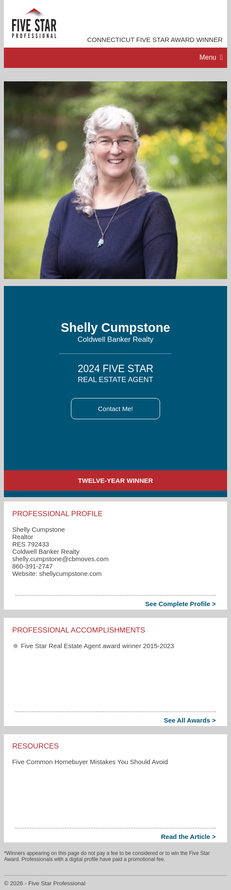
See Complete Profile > (180, 603)
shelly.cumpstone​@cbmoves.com (60, 558)
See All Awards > (190, 720)
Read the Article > (188, 836)
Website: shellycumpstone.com (57, 573)
